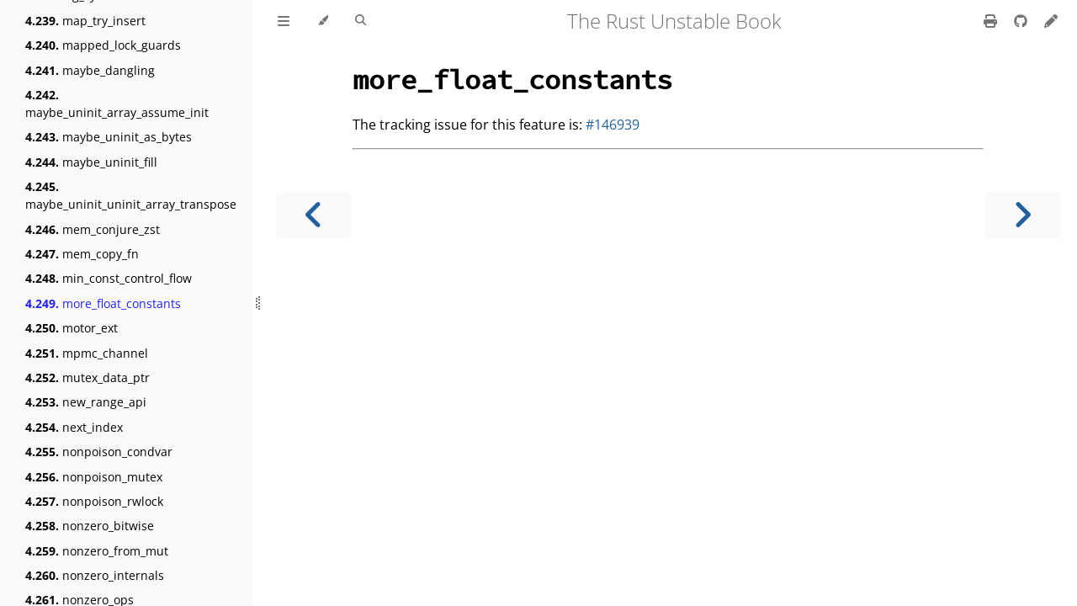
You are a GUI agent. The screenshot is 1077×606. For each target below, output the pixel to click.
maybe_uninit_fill (91, 162)
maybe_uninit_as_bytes (108, 137)
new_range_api (85, 402)
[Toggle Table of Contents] (283, 21)
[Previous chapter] (314, 215)
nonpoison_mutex (93, 477)
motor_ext (71, 328)
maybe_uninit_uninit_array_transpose (130, 195)
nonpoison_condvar (98, 452)
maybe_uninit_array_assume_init (117, 103)
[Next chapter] (1022, 215)
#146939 (612, 124)
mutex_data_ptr (87, 377)
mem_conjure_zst (92, 229)
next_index (74, 427)
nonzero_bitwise (89, 526)
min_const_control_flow (108, 278)
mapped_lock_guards (103, 45)
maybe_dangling (90, 70)
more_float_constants (103, 303)
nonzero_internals (94, 575)
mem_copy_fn (82, 254)
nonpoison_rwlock (94, 501)
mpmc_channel (86, 353)
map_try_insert (85, 21)
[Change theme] (323, 21)
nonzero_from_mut (96, 551)
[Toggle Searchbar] (360, 21)
